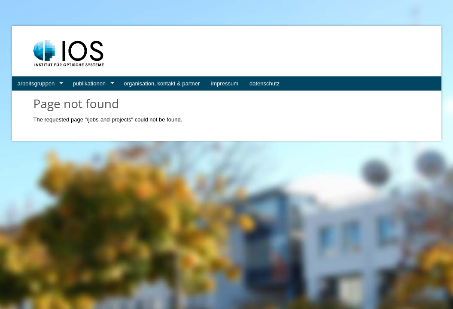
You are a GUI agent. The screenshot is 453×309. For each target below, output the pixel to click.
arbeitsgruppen (37, 83)
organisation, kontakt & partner (162, 83)
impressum (224, 83)
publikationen (90, 83)
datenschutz (264, 83)
